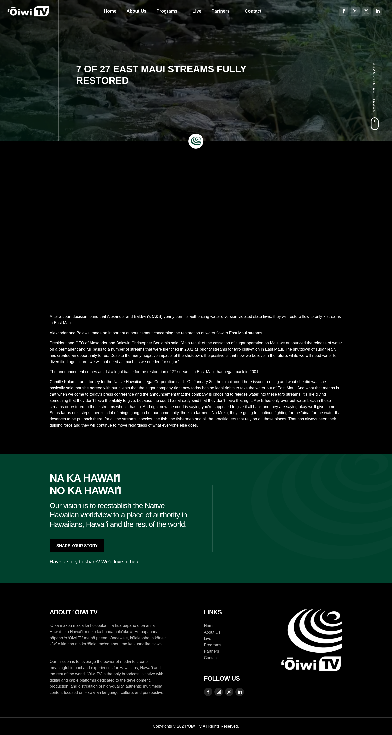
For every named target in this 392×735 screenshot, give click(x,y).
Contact (253, 11)
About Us (136, 11)
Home (110, 11)
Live (197, 11)
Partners (221, 11)
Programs (167, 11)
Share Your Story (77, 546)
